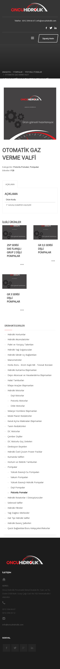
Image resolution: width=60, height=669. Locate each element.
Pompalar (34, 167)
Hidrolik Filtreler (15, 507)
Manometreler (15, 360)
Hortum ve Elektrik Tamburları (22, 462)
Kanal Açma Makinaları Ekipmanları (25, 421)
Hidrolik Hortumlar (17, 334)
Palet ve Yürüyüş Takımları (20, 344)
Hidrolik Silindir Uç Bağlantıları (22, 354)
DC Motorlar (14, 431)
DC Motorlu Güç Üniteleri (20, 441)
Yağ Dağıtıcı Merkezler (18, 512)
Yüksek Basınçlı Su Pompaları (25, 472)
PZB (12, 170)
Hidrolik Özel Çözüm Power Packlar (25, 451)
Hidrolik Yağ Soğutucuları (20, 349)
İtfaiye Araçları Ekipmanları (20, 385)
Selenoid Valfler (15, 502)
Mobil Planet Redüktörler (20, 416)
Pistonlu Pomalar (21, 167)
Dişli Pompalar (18, 487)
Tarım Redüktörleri (17, 426)
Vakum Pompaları (19, 477)
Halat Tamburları (16, 380)
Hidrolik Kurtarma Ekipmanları (22, 370)
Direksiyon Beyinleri (17, 446)
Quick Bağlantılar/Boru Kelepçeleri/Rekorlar (29, 528)
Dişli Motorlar (17, 395)
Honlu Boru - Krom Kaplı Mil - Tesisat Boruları (30, 364)
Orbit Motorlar (18, 405)
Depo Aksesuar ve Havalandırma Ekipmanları (29, 375)
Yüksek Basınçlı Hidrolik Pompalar (27, 482)
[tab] (10, 184)
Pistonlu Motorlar (19, 400)
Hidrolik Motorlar (16, 390)
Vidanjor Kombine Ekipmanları (22, 411)
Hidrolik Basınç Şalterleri (19, 523)
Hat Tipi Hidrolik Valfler (19, 518)
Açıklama (10, 184)
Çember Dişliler (15, 436)
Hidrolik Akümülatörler (18, 339)
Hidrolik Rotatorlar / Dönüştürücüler (25, 497)
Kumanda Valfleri (16, 456)
